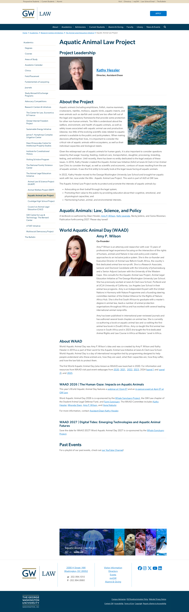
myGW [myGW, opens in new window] (113, 578)
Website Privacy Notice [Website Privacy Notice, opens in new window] (157, 599)
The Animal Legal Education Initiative (80, 33)
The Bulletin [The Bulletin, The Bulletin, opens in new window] (161, 1)
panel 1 (150, 370)
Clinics (28, 71)
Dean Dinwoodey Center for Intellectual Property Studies (38, 144)
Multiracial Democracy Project (40, 231)
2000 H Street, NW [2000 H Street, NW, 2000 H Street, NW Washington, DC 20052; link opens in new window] (76, 568)
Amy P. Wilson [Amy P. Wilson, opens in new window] (108, 216)
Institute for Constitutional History (37, 152)
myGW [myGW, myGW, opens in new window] (136, 1)
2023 (136, 370)
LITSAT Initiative (33, 226)
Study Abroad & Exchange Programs (36, 94)
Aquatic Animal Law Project (41, 195)
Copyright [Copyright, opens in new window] (138, 603)
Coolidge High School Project (41, 201)
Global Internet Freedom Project (37, 122)
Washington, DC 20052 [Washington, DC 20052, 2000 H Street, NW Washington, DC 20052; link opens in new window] (76, 571)
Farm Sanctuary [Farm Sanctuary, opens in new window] (112, 402)
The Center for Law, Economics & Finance (40, 114)
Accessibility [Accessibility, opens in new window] (118, 603)
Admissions (80, 27)
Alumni (59, 1)
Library (140, 27)
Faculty (130, 27)
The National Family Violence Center (39, 166)
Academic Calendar (34, 65)
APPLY (158, 13)
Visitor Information (113, 568)
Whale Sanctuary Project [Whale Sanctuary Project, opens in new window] (127, 398)
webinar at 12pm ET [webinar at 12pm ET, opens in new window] (117, 389)
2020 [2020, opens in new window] (116, 370)
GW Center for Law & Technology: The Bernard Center (37, 217)
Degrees (28, 48)
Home (25, 33)
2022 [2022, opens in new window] (129, 370)
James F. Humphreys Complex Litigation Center (39, 136)
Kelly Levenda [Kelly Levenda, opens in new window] (123, 216)
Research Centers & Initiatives (52, 33)
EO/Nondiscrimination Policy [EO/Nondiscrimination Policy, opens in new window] (137, 599)
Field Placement (32, 76)
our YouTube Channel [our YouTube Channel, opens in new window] (112, 450)
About (55, 27)
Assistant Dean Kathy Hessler (104, 411)
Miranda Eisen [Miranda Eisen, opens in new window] (75, 405)
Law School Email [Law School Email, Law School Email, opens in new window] (148, 1)
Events (113, 575)
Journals (28, 88)
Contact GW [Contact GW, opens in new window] (109, 603)
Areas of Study (31, 59)
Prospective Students (31, 1)
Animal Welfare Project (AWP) (41, 190)
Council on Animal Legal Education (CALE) (38, 208)
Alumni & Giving (115, 27)
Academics (67, 27)
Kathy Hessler (108, 70)
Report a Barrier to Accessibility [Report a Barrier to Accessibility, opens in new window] (154, 603)
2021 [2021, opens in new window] (122, 370)
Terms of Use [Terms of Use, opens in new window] (129, 603)
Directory (127, 1)
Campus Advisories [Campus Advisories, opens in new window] (119, 599)
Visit (120, 1)
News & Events (153, 27)
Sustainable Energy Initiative (38, 129)
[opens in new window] (140, 570)
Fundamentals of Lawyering (37, 82)
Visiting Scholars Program (37, 159)
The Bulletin (30, 237)
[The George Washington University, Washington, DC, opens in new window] (30, 601)
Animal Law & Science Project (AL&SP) (41, 183)
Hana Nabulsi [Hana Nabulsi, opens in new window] (109, 405)
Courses (28, 54)
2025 (69, 373)
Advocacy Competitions (35, 101)
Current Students (48, 1)
